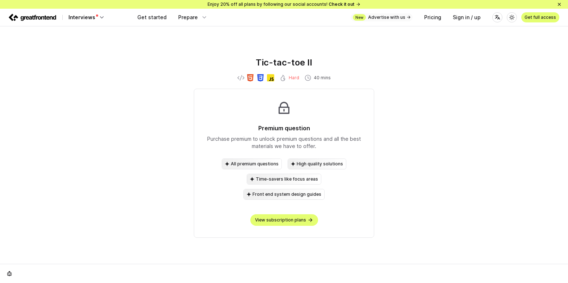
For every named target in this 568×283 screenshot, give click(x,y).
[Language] (497, 17)
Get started (152, 17)
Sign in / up (467, 17)
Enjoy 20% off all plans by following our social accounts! (284, 4)
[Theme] (512, 17)
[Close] (559, 4)
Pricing (432, 17)
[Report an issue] (9, 274)
